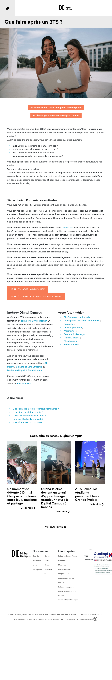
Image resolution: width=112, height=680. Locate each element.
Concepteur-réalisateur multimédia (81, 320)
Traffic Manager (71, 337)
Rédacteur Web (71, 344)
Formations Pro (64, 569)
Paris (46, 560)
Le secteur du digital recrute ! (28, 412)
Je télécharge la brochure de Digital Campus (56, 115)
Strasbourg (49, 574)
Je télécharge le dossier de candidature (36, 296)
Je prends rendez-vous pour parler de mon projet (56, 107)
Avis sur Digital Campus (68, 600)
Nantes (47, 556)
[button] (95, 619)
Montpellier (37, 569)
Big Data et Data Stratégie (29, 366)
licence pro (67, 227)
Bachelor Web (24, 383)
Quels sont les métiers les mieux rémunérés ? (36, 408)
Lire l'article (29, 507)
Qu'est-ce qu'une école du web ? (29, 415)
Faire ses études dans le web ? (28, 418)
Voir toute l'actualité (55, 527)
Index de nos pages (66, 586)
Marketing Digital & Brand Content (25, 370)
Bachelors (62, 560)
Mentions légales (58, 619)
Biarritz (36, 556)
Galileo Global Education (87, 615)
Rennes (47, 565)
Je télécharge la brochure (28, 289)
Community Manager (74, 334)
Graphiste (68, 324)
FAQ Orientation (65, 574)
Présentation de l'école (67, 556)
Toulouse (48, 569)
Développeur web (73, 327)
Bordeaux (37, 560)
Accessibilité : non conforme (79, 619)
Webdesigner (70, 341)
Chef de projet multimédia (77, 317)
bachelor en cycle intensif (33, 320)
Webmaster (69, 330)
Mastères (62, 565)
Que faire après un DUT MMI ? (28, 422)
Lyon (35, 565)
